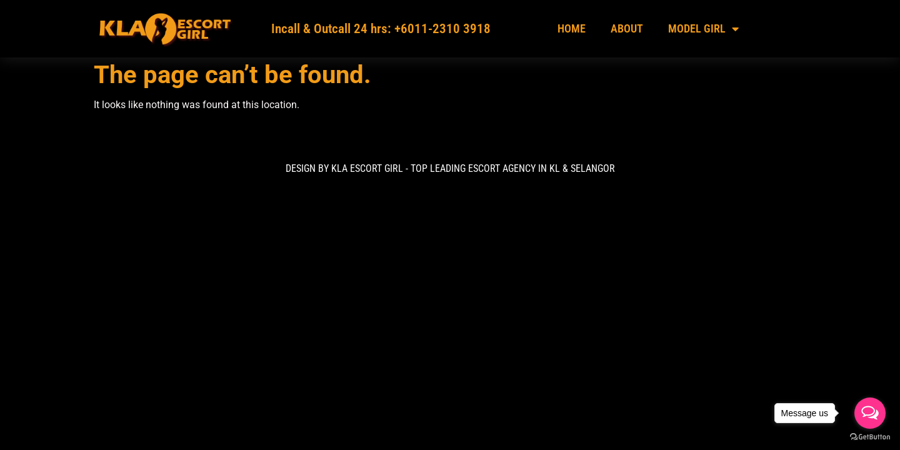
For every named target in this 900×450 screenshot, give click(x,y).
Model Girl (703, 29)
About (627, 28)
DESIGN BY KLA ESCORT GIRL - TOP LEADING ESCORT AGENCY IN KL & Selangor (450, 168)
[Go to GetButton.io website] (870, 437)
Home (572, 28)
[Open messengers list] (870, 413)
